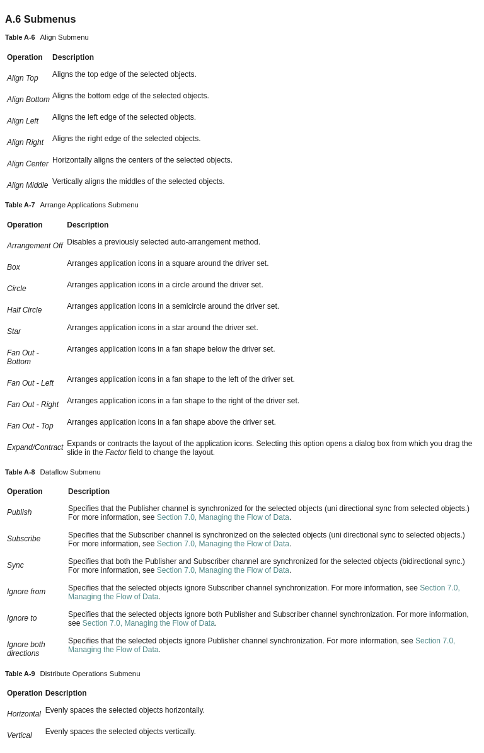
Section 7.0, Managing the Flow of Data (223, 517)
